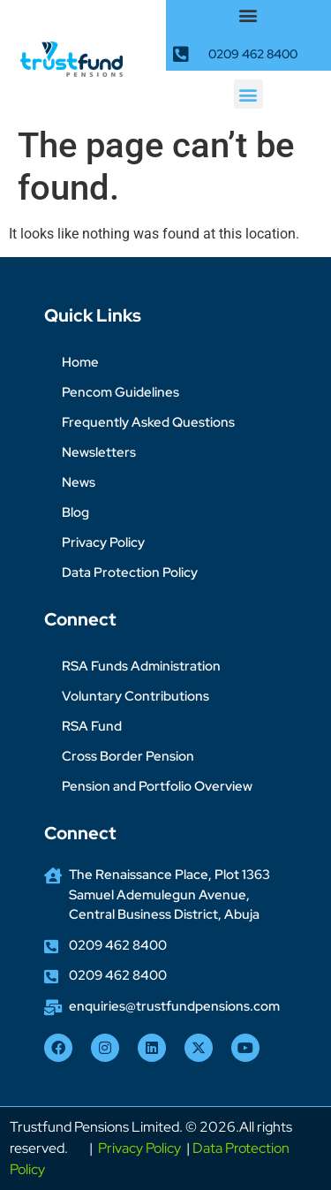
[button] (248, 14)
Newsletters (99, 452)
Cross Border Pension (128, 756)
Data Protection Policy (130, 572)
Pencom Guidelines (120, 392)
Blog (75, 512)
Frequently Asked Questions (148, 422)
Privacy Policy (103, 542)
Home (80, 362)
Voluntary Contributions (135, 696)
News (78, 482)
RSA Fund (92, 726)
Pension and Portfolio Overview (157, 786)
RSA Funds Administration (141, 666)
